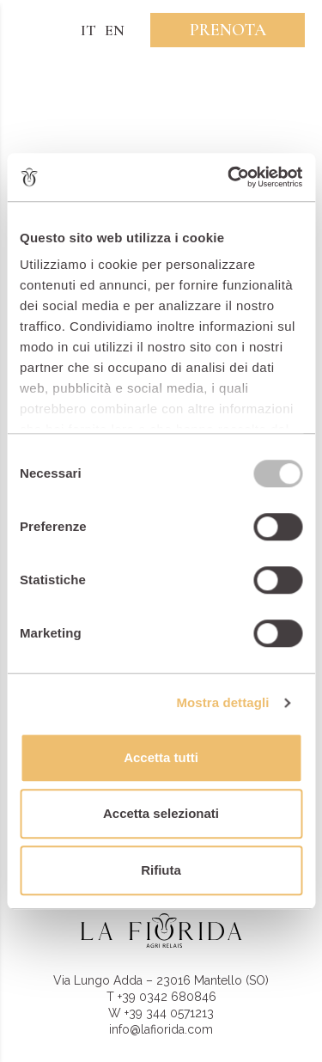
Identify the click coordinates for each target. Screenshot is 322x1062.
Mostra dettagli (222, 702)
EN (115, 30)
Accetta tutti (161, 757)
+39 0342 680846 (167, 997)
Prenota (228, 30)
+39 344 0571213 (169, 1013)
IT (88, 30)
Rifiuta (161, 870)
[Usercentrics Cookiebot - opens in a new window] (229, 177)
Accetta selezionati (161, 813)
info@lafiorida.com (161, 1029)
